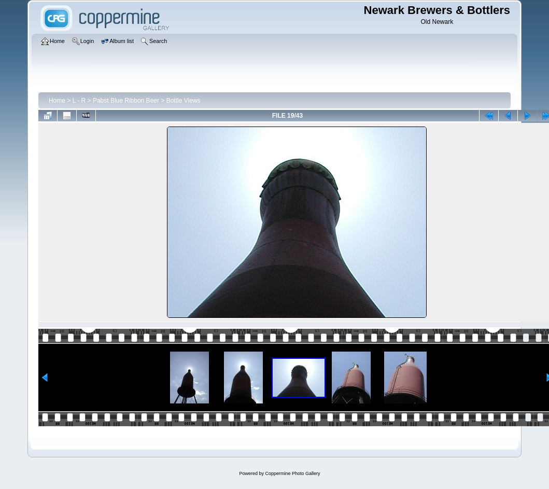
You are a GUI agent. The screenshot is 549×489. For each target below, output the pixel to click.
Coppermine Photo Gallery (292, 473)
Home (57, 100)
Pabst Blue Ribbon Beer (126, 100)
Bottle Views (183, 100)
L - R (79, 100)
